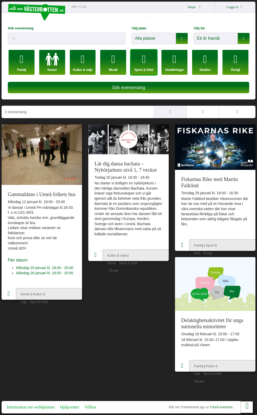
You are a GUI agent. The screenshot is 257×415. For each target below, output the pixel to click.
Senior (25, 294)
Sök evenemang (20, 28)
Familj (198, 245)
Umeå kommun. (221, 407)
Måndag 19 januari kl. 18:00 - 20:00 (44, 268)
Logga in (235, 7)
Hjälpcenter (69, 407)
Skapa (194, 7)
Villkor (90, 407)
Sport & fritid (39, 302)
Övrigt (113, 270)
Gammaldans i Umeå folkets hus (42, 194)
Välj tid (199, 28)
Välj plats (139, 28)
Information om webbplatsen (31, 407)
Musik (111, 263)
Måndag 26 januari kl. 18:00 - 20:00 (44, 273)
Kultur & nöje (116, 255)
